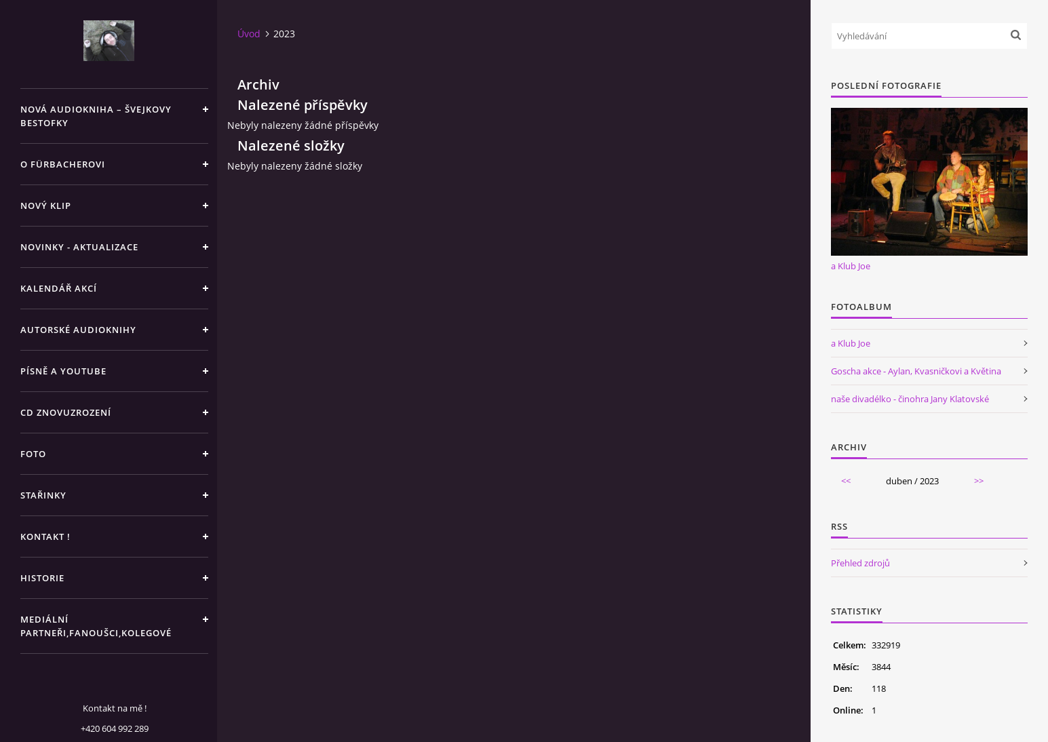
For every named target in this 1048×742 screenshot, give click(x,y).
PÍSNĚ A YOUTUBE (63, 371)
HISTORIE (42, 578)
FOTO (33, 454)
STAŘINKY (43, 495)
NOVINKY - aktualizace (79, 247)
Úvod (248, 33)
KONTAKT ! (45, 536)
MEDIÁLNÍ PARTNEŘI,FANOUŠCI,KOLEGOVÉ (96, 626)
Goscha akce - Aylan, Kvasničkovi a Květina (916, 371)
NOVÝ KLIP (45, 205)
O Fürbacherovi (62, 164)
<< (846, 481)
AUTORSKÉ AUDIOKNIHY (78, 330)
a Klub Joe (850, 266)
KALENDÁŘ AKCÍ (58, 288)
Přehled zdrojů (860, 563)
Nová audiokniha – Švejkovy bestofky (96, 116)
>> (979, 481)
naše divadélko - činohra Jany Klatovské (910, 399)
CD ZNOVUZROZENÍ (65, 412)
